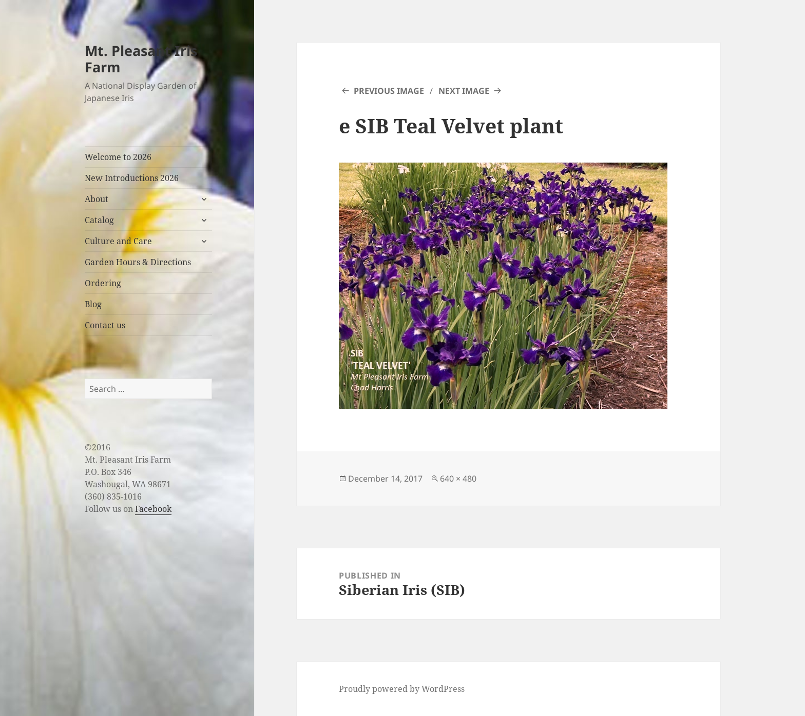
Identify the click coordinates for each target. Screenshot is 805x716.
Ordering (103, 283)
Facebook (153, 508)
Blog (93, 304)
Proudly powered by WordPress (402, 688)
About (96, 199)
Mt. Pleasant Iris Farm (141, 58)
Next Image (463, 90)
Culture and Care (118, 241)
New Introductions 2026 (132, 178)
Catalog (99, 220)
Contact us (105, 325)
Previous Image (389, 90)
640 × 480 (458, 478)
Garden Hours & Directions (138, 262)
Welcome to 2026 (118, 157)
